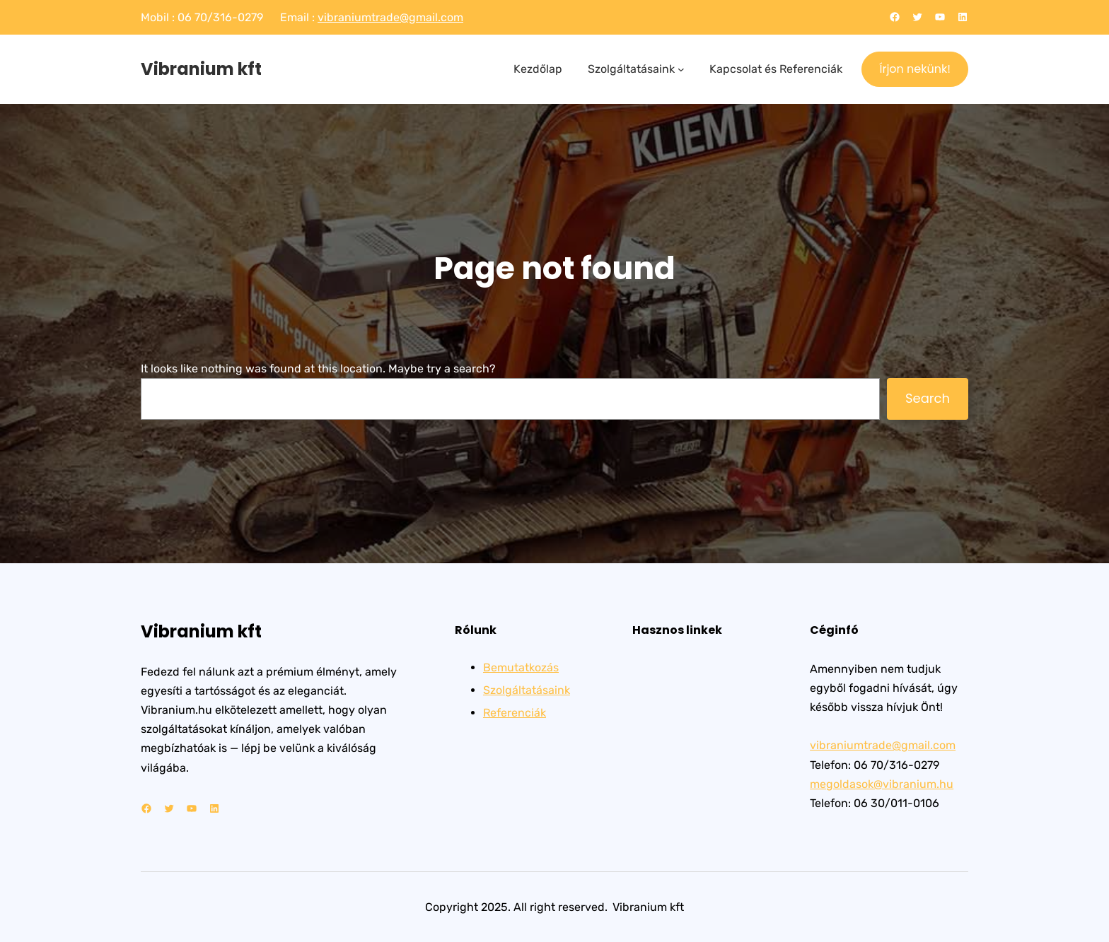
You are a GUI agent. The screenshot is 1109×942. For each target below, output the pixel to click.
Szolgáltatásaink (526, 690)
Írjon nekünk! (915, 69)
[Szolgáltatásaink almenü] (681, 69)
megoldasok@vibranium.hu (881, 784)
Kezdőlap (537, 69)
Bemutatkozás (521, 667)
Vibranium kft (201, 69)
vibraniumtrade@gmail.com (390, 17)
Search (927, 398)
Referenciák (514, 712)
